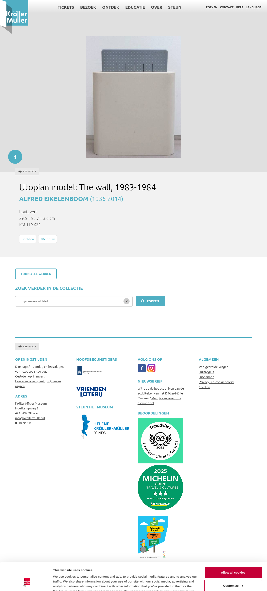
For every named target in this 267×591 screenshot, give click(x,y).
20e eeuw (47, 239)
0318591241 (23, 423)
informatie (13, 155)
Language (253, 7)
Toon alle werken (36, 274)
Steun (174, 7)
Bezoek (88, 7)
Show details (62, 583)
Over (156, 7)
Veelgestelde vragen (214, 367)
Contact (227, 7)
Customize (233, 561)
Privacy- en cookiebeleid (216, 382)
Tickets (66, 7)
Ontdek (110, 7)
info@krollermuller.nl (30, 418)
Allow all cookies (233, 548)
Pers (239, 7)
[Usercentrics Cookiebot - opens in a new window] (26, 583)
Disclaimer (206, 377)
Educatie (135, 7)
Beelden (27, 239)
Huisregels (206, 372)
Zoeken (211, 7)
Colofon (204, 387)
